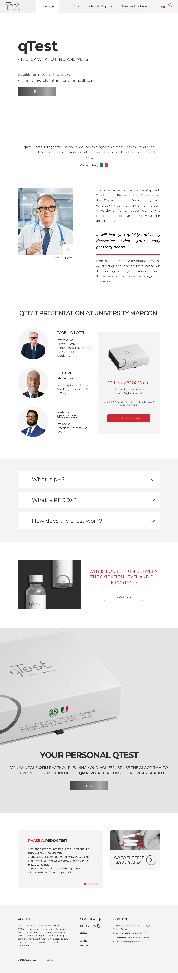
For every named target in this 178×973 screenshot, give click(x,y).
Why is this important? (102, 6)
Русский (84, 945)
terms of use (48, 960)
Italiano (83, 937)
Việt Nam (84, 941)
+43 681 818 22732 (139, 933)
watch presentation (128, 418)
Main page (47, 6)
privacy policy (36, 960)
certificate (89, 919)
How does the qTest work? (67, 520)
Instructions (72, 6)
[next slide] (98, 860)
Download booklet (133, 6)
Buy (37, 91)
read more (123, 596)
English (83, 933)
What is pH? (48, 479)
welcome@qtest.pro (130, 942)
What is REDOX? (54, 500)
